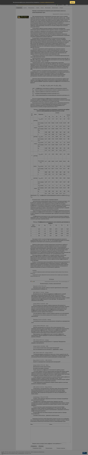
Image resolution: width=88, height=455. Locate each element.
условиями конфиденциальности (47, 2)
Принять (72, 2)
